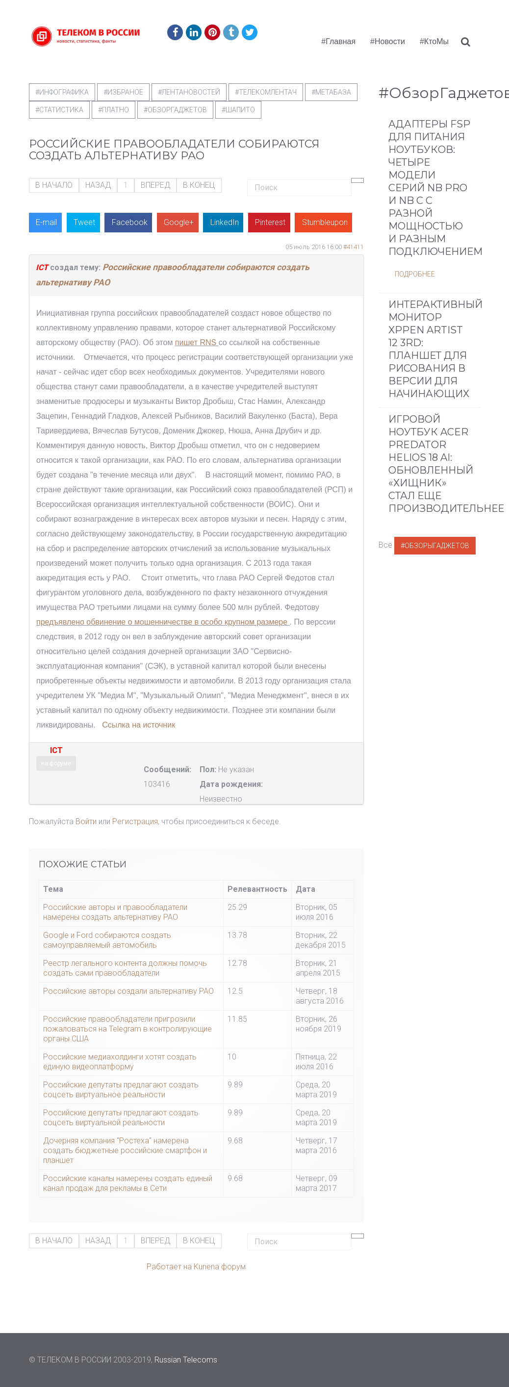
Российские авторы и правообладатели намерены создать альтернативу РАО (115, 912)
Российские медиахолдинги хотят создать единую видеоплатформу (120, 1061)
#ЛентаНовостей (189, 92)
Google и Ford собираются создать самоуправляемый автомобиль (107, 940)
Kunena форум (220, 1266)
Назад (98, 185)
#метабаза (331, 92)
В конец (199, 185)
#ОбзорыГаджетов (435, 546)
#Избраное (123, 92)
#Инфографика (62, 92)
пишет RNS (195, 342)
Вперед (155, 185)
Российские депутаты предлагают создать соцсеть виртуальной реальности (121, 1117)
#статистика (59, 110)
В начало (54, 185)
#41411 (353, 247)
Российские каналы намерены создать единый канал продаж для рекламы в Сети (127, 1183)
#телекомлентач (266, 92)
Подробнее (415, 274)
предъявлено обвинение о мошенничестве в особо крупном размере (161, 622)
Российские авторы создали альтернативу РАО (128, 991)
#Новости (387, 41)
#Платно (113, 110)
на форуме (56, 763)
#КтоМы (434, 41)
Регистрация (135, 821)
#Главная (338, 41)
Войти (86, 821)
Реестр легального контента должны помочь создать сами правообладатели (125, 968)
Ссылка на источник (138, 725)
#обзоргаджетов (175, 110)
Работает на (169, 1266)
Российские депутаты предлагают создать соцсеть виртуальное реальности (121, 1089)
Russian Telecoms (185, 1359)
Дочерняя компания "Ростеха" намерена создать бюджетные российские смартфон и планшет (125, 1150)
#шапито (238, 110)
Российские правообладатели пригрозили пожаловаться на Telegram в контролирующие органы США (127, 1028)
